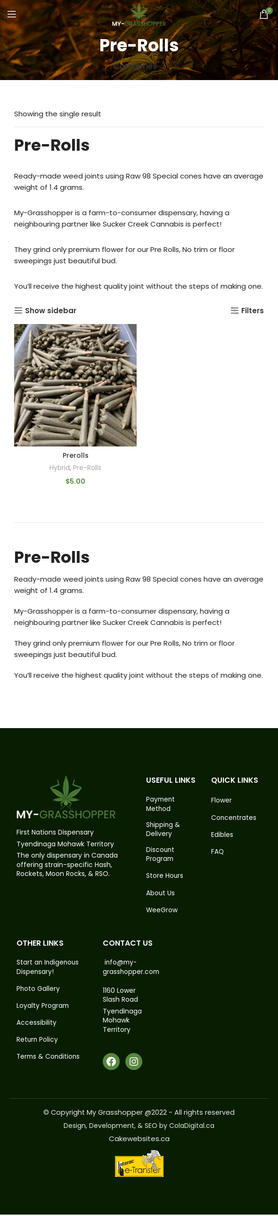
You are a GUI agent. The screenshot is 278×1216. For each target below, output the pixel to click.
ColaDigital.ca (191, 1127)
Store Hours (165, 877)
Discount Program (160, 855)
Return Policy (37, 1042)
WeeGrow (162, 911)
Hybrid (59, 467)
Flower (221, 800)
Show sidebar (50, 310)
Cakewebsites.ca (139, 1140)
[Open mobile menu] (11, 14)
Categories (135, 67)
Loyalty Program (43, 1008)
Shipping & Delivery (163, 830)
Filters (252, 310)
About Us (160, 894)
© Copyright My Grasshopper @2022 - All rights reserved (139, 1114)
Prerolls (76, 455)
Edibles (222, 835)
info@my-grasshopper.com (132, 968)
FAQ (217, 852)
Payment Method (161, 804)
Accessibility (36, 1025)
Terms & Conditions (49, 1059)
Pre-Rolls (87, 467)
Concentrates (234, 817)
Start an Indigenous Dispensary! (48, 969)
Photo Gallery (38, 990)
